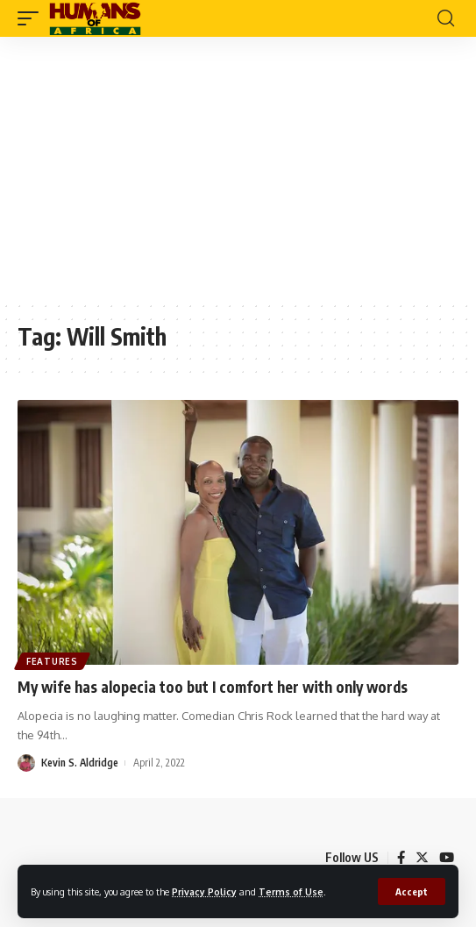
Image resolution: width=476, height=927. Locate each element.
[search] (445, 18)
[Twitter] (422, 857)
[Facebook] (401, 857)
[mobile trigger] (32, 18)
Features (52, 661)
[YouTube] (446, 857)
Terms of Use (291, 891)
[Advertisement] (238, 168)
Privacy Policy (204, 891)
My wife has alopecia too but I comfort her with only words (213, 686)
